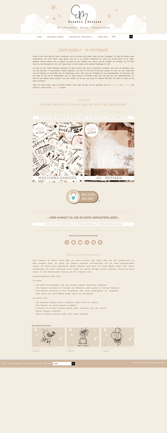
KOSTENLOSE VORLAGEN (81, 7)
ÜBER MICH (103, 7)
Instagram (114, 122)
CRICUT (97, 142)
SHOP (39, 7)
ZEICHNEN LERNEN (55, 7)
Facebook (126, 122)
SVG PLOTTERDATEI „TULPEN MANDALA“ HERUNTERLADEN (83, 261)
